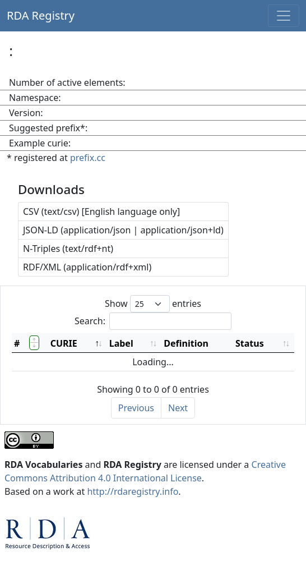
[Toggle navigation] (283, 15)
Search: (153, 321)
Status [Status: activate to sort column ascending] (249, 343)
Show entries (153, 303)
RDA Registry (41, 15)
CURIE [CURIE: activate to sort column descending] (63, 343)
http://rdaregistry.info (132, 491)
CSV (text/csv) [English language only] (101, 211)
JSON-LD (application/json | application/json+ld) (123, 230)
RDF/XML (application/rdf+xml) (87, 267)
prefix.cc (87, 157)
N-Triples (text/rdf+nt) (68, 248)
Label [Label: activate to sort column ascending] (121, 343)
